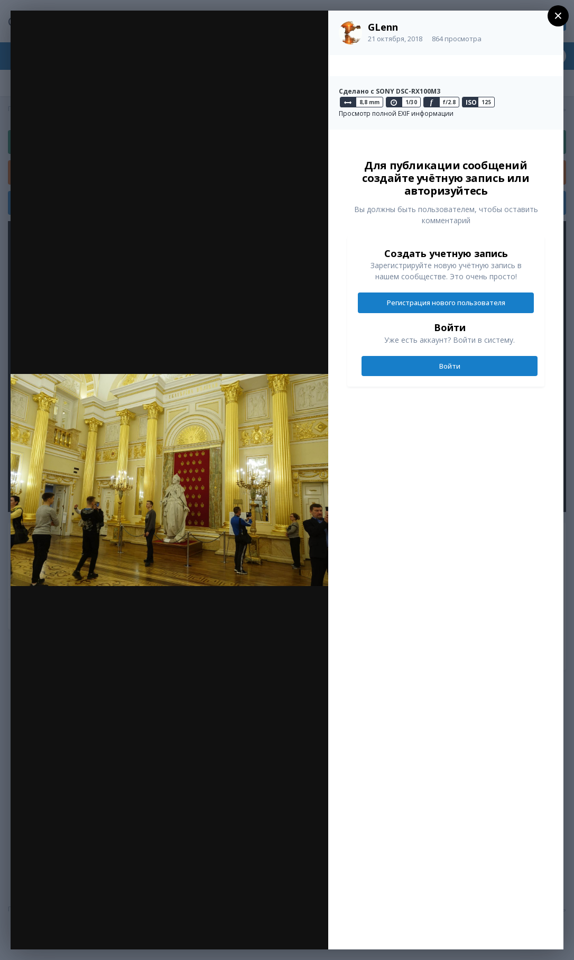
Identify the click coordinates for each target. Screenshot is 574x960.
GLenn (383, 27)
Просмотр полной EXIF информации (396, 113)
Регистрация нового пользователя (446, 302)
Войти (449, 366)
